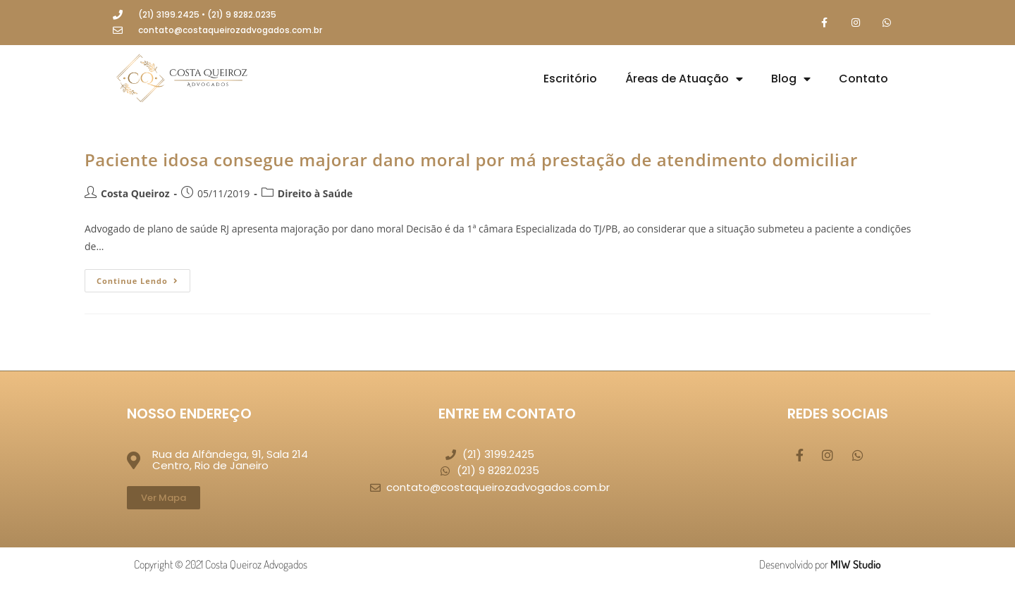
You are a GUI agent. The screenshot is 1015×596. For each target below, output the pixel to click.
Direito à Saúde (315, 193)
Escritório (570, 79)
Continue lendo (143, 278)
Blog (791, 79)
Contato (863, 79)
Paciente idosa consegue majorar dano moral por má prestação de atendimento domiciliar (471, 160)
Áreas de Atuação (684, 79)
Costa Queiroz (135, 193)
